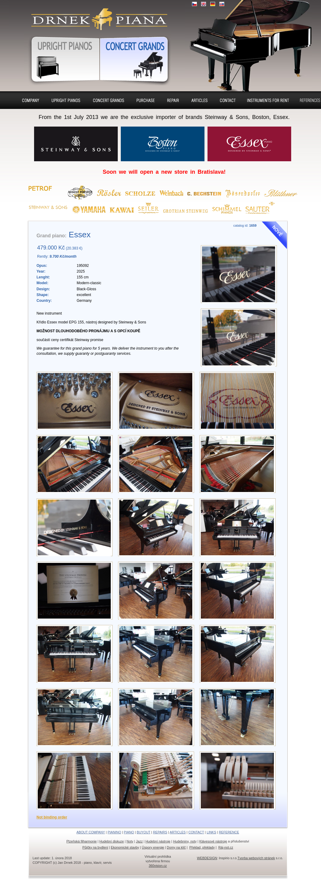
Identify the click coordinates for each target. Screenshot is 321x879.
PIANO (129, 832)
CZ (194, 4)
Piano (108, 100)
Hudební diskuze (111, 841)
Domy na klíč (176, 847)
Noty (130, 841)
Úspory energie (153, 847)
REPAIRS (160, 832)
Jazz (139, 841)
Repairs (173, 100)
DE (212, 4)
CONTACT (196, 832)
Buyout (146, 100)
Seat (199, 100)
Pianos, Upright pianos (61, 58)
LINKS (211, 832)
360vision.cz (158, 865)
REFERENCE (229, 832)
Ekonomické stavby (125, 847)
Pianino (66, 100)
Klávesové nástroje (213, 841)
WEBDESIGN (207, 858)
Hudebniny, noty (185, 841)
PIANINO (114, 832)
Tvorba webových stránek (256, 858)
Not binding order (52, 817)
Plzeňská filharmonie (81, 841)
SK (221, 4)
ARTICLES (178, 832)
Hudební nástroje (157, 841)
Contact (228, 100)
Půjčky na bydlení (95, 847)
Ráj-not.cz (225, 847)
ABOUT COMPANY (90, 832)
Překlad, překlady (202, 847)
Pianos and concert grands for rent (267, 101)
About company (30, 101)
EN (203, 4)
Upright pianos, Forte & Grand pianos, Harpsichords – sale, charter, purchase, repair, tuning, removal (97, 15)
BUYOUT (143, 832)
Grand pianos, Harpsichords (135, 58)
